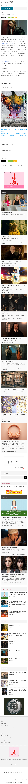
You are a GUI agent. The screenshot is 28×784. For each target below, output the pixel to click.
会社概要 (5, 772)
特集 (15, 292)
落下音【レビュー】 (6, 313)
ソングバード (16, 47)
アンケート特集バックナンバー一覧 (7, 727)
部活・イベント (22, 582)
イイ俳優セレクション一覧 (6, 737)
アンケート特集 (10, 554)
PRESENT (9, 393)
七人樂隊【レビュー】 (20, 165)
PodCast (14, 451)
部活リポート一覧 (4, 725)
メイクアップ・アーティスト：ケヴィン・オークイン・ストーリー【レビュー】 (7, 166)
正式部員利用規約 (13, 772)
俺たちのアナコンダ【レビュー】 (16, 658)
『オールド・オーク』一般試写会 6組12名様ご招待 (13, 389)
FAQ (8, 772)
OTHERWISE (9, 451)
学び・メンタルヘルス (11, 525)
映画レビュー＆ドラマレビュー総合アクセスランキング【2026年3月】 (13, 286)
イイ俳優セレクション (10, 14)
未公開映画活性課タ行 (7, 212)
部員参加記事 (22, 554)
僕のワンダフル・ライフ (7, 43)
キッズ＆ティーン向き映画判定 (16, 242)
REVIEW (8, 242)
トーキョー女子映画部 (9, 779)
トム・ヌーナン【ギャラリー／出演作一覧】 (11, 261)
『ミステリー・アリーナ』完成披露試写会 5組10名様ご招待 (13, 415)
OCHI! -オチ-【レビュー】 (8, 236)
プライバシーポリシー (20, 772)
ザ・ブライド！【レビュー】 (8, 361)
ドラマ (8, 582)
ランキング (12, 292)
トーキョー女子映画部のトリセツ (7, 718)
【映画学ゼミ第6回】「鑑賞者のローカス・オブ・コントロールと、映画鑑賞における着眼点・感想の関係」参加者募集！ (17, 604)
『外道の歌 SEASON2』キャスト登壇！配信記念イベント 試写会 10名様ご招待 (17, 691)
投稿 (11, 582)
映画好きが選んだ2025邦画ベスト (9, 547)
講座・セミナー (18, 525)
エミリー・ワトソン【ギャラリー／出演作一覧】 (12, 338)
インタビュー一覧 (4, 735)
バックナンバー (4, 740)
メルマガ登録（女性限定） (6, 742)
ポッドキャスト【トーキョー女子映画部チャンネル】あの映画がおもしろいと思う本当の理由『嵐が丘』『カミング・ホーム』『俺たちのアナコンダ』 (13, 443)
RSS (17, 765)
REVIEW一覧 (3, 731)
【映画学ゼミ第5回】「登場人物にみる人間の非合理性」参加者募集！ (18, 612)
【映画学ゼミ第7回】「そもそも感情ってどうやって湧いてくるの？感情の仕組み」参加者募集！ (14, 518)
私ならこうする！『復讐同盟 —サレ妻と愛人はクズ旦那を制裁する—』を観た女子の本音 (14, 575)
